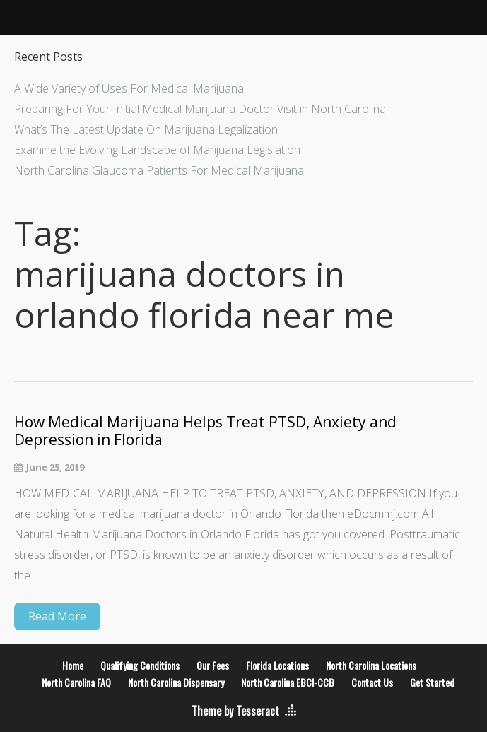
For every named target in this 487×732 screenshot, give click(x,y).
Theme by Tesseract (235, 710)
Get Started (432, 682)
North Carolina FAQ (76, 682)
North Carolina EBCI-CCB (287, 682)
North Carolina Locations (371, 665)
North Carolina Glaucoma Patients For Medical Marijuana (159, 170)
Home (72, 665)
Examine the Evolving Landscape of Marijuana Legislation (157, 150)
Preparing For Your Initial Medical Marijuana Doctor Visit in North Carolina (200, 109)
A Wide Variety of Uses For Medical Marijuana (129, 88)
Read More (57, 616)
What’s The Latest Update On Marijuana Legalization (146, 129)
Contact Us (372, 682)
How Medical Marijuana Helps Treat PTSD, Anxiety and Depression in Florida (205, 431)
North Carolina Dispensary (176, 682)
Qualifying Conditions (140, 665)
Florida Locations (277, 665)
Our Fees (212, 665)
